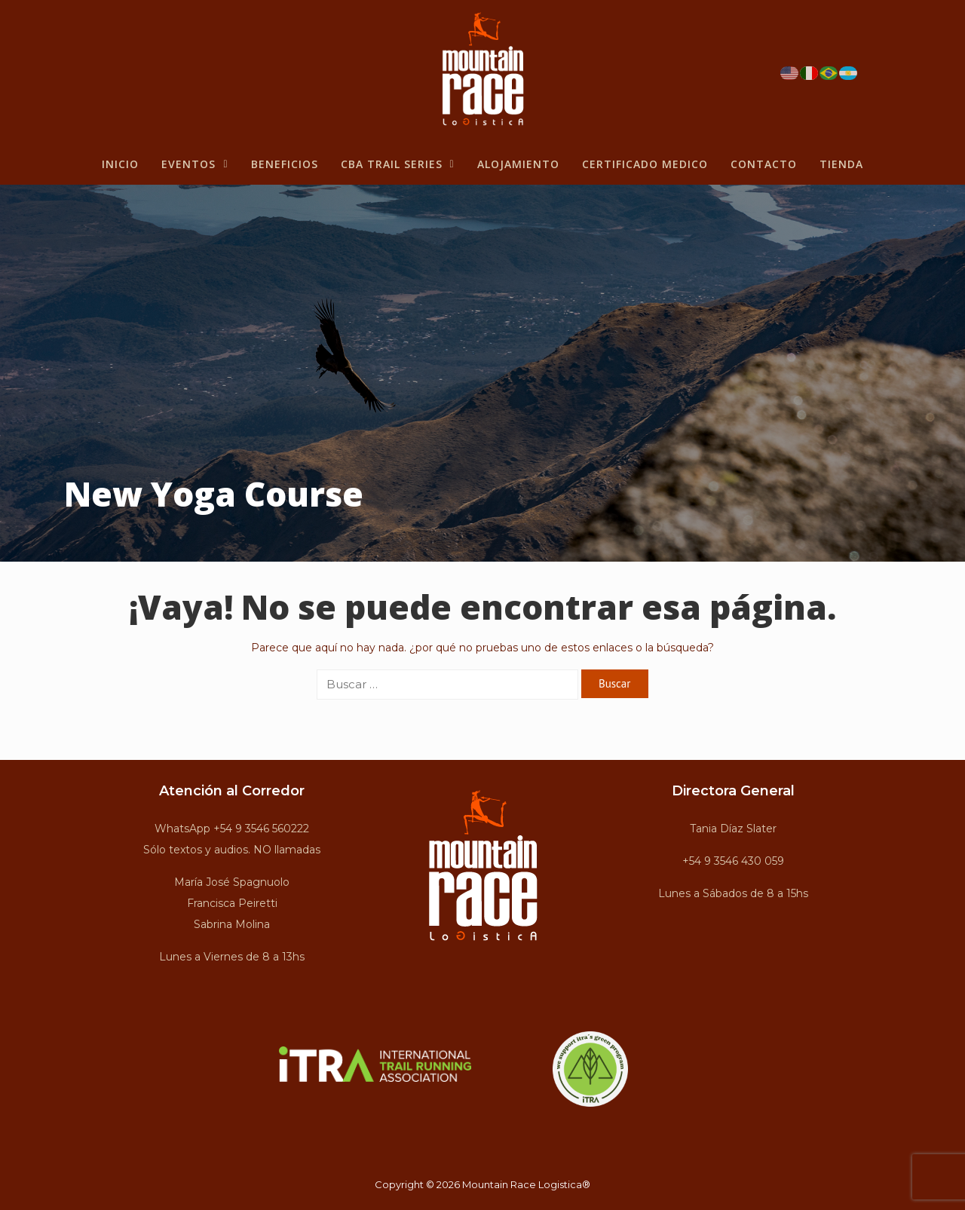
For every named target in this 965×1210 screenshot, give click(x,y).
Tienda (841, 164)
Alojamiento (518, 164)
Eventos (194, 164)
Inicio (120, 164)
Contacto (764, 164)
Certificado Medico (645, 164)
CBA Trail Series (398, 164)
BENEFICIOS (284, 164)
